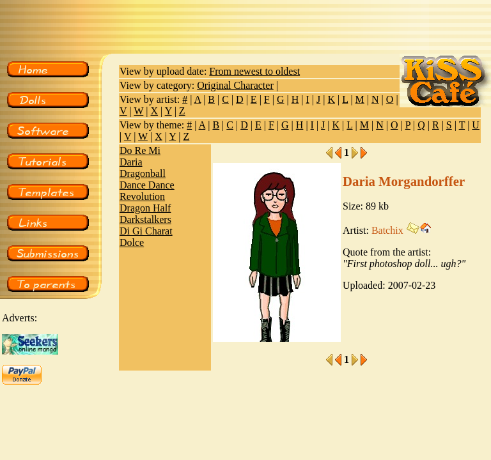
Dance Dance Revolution (147, 191)
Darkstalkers (145, 219)
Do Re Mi (140, 150)
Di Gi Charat (146, 231)
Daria (131, 162)
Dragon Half (145, 208)
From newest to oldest (254, 71)
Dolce (132, 242)
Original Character (235, 85)
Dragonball (143, 173)
